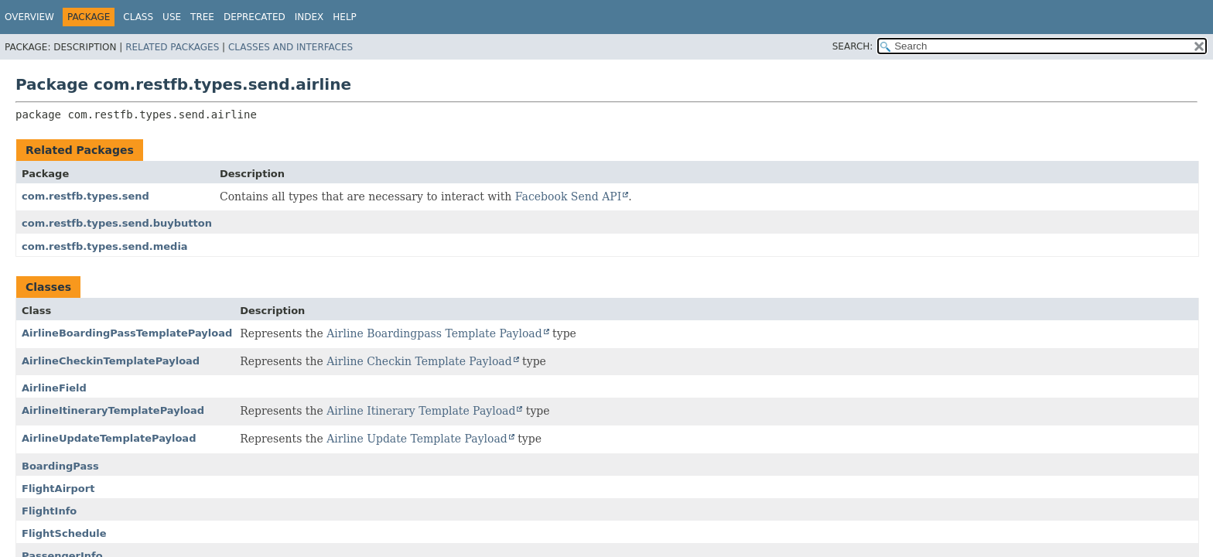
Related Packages (172, 47)
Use (171, 17)
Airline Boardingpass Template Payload (434, 333)
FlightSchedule (64, 533)
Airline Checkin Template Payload (419, 361)
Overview (29, 17)
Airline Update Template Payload (416, 438)
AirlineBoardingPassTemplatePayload (127, 333)
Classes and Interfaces (290, 47)
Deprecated (254, 17)
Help (345, 17)
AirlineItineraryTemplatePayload (113, 410)
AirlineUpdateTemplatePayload (109, 438)
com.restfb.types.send (85, 196)
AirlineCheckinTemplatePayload (111, 361)
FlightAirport (58, 488)
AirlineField (54, 388)
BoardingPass (60, 466)
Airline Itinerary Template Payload (420, 411)
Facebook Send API (568, 196)
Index (309, 17)
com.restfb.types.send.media (105, 246)
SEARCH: (852, 46)
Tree (202, 17)
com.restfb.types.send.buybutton (117, 223)
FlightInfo (49, 511)
